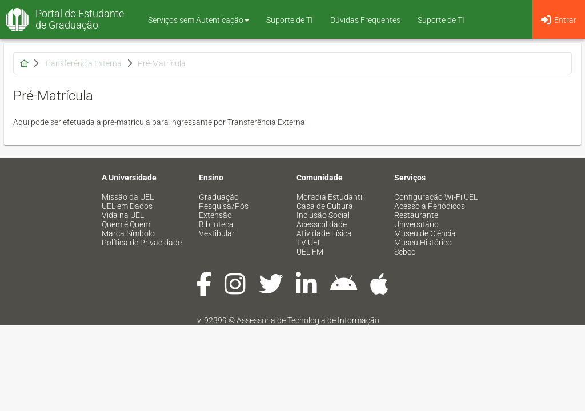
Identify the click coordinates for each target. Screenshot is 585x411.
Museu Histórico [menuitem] (423, 242)
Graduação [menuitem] (219, 197)
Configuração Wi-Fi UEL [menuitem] (436, 197)
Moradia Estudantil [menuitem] (330, 197)
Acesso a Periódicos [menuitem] (429, 206)
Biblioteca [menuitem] (216, 224)
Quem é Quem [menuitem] (126, 224)
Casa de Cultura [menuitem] (324, 206)
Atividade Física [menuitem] (324, 233)
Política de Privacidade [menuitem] (142, 242)
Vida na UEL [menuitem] (123, 215)
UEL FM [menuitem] (309, 251)
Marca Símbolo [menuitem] (128, 233)
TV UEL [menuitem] (309, 242)
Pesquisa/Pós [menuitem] (224, 206)
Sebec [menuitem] (404, 251)
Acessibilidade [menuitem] (321, 224)
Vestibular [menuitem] (217, 233)
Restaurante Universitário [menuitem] (416, 220)
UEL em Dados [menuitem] (127, 206)
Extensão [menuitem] (215, 215)
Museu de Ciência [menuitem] (425, 233)
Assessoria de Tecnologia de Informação (308, 320)
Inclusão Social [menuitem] (323, 215)
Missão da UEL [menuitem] (128, 197)
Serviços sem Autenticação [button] (198, 20)
